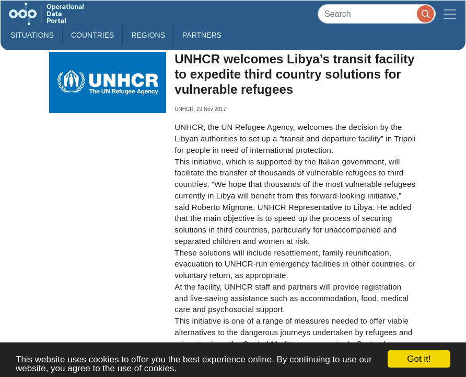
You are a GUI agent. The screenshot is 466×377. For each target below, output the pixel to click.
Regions (148, 35)
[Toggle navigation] (450, 14)
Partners (202, 35)
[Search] (377, 14)
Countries (92, 35)
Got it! (418, 359)
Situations (32, 35)
